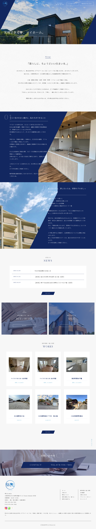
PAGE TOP (91, 442)
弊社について (65, 494)
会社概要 (82, 492)
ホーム (63, 490)
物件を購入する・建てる (68, 496)
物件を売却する (66, 499)
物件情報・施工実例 (85, 490)
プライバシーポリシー (85, 496)
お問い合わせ (83, 494)
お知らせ (64, 492)
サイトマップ (83, 499)
